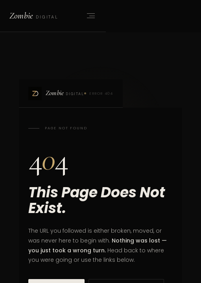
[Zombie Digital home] (33, 15)
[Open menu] (90, 15)
